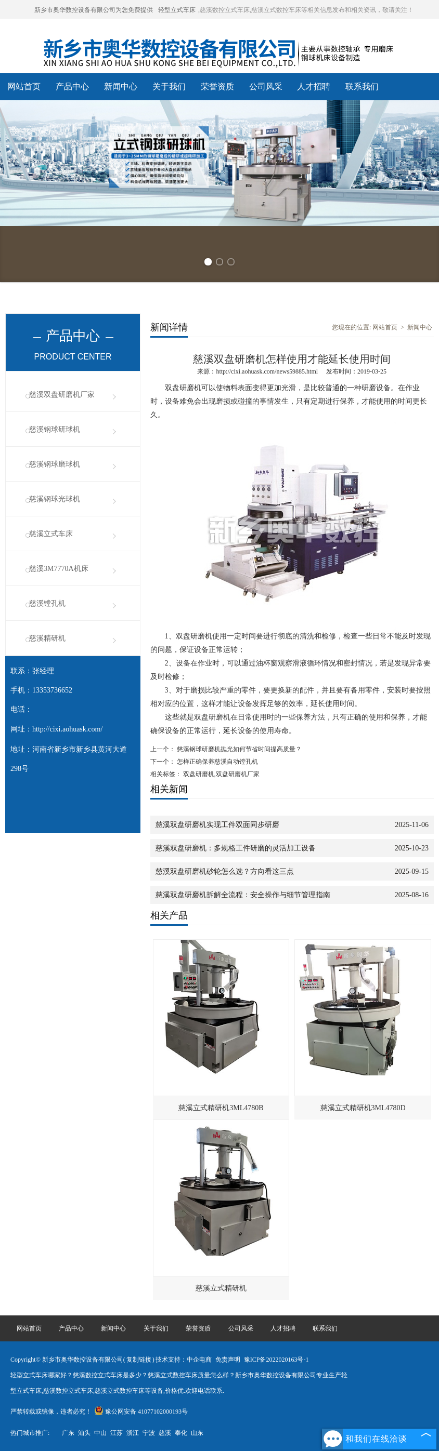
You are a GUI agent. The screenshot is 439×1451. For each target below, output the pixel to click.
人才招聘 (313, 86)
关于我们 (169, 86)
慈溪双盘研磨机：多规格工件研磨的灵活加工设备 (236, 848)
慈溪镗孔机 (47, 603)
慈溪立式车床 (51, 534)
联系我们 (362, 86)
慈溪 (165, 1432)
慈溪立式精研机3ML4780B (220, 1108)
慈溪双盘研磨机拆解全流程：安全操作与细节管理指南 (243, 895)
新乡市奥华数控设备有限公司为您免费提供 (93, 10)
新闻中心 (120, 86)
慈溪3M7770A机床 (58, 569)
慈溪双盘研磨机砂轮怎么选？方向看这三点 (225, 871)
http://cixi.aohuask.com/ (67, 729)
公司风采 (265, 86)
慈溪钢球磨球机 (54, 464)
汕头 (84, 1432)
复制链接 (138, 1359)
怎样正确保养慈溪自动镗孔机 (216, 761)
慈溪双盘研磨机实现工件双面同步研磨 (217, 825)
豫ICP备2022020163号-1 (276, 1359)
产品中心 (72, 86)
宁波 (149, 1432)
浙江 (132, 1432)
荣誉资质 (217, 86)
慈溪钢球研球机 (54, 429)
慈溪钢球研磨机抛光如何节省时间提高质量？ (238, 749)
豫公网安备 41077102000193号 (141, 1411)
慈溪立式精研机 (221, 1288)
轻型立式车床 (177, 10)
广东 (68, 1432)
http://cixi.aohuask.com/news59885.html (267, 371)
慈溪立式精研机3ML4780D (363, 1108)
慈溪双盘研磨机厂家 (62, 394)
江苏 (116, 1432)
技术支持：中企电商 (184, 1359)
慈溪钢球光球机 (54, 499)
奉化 (181, 1432)
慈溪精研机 (47, 638)
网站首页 (24, 86)
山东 (197, 1432)
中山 (100, 1432)
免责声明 (227, 1359)
